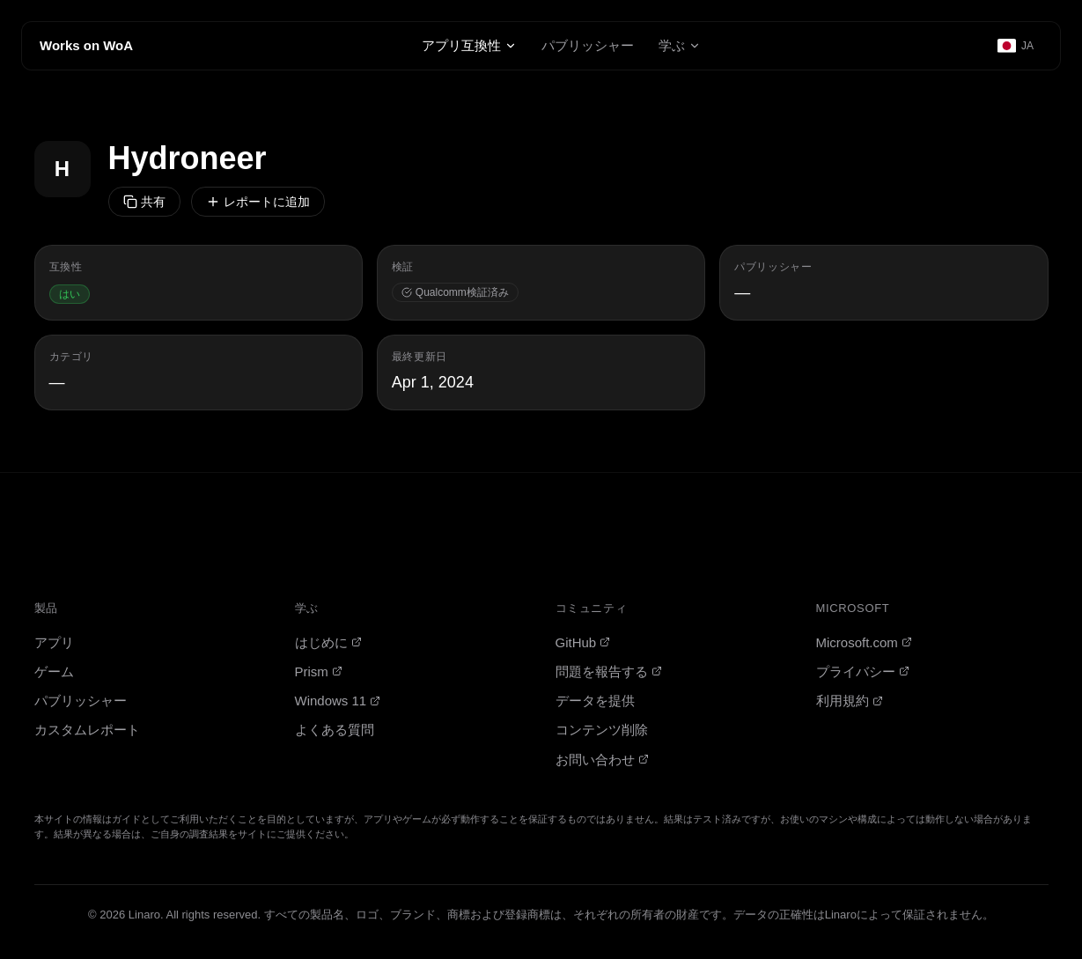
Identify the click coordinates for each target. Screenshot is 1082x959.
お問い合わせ (602, 759)
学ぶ (680, 45)
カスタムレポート (87, 729)
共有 (144, 202)
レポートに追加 (258, 202)
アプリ (54, 642)
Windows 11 (338, 700)
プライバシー (862, 671)
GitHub (583, 642)
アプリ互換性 (469, 45)
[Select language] (1016, 46)
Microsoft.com (864, 642)
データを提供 (595, 700)
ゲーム (54, 671)
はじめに (328, 642)
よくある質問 (334, 729)
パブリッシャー (587, 45)
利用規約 (849, 700)
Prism (318, 671)
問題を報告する (609, 671)
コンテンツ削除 (602, 729)
